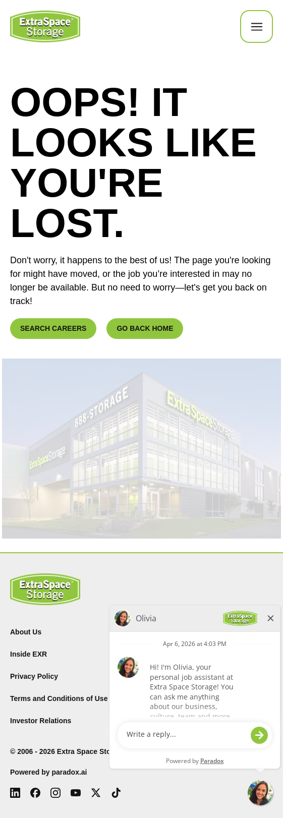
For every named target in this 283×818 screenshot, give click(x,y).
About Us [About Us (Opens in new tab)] (25, 632)
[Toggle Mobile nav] (256, 26)
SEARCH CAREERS (53, 328)
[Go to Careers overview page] (45, 26)
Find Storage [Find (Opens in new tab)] (168, 632)
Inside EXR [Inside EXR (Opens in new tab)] (28, 654)
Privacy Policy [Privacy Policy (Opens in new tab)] (34, 676)
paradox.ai (69, 772)
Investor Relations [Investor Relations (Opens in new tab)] (40, 721)
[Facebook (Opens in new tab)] (35, 793)
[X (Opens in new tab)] (96, 793)
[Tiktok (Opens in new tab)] (116, 793)
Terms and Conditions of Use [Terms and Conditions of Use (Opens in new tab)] (58, 698)
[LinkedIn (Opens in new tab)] (15, 793)
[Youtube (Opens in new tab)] (76, 793)
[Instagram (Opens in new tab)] (55, 793)
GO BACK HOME (145, 328)
